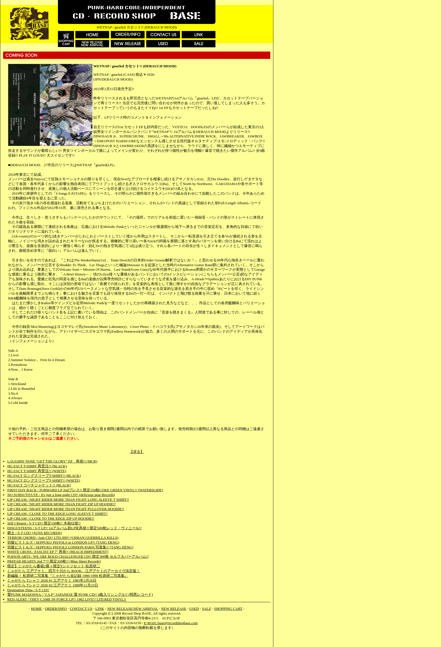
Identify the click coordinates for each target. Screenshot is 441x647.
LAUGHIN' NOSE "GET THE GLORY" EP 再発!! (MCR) (52, 461)
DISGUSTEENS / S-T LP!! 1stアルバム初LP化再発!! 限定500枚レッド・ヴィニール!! (74, 528)
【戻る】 (136, 452)
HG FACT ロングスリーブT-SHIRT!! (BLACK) (44, 475)
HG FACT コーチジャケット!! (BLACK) (39, 485)
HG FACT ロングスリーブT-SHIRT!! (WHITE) (43, 480)
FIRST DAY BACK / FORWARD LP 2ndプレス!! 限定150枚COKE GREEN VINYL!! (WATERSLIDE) (85, 490)
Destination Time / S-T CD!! (28, 590)
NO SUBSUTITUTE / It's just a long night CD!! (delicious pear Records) (61, 495)
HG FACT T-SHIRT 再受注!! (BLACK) (37, 466)
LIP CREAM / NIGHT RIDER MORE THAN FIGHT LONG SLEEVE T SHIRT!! (68, 499)
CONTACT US (81, 608)
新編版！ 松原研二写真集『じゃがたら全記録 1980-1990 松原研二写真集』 (67, 575)
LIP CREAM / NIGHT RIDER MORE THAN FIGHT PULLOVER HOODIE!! (65, 509)
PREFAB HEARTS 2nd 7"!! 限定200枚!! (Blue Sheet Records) (54, 561)
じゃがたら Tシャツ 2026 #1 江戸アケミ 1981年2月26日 (51, 580)
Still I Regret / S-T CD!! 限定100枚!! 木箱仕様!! (44, 523)
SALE (206, 608)
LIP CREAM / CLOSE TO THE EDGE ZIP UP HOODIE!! (50, 518)
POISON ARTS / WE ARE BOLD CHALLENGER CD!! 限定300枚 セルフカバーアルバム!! (78, 556)
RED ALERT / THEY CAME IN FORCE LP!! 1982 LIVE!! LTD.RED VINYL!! (66, 599)
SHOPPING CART (228, 608)
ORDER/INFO (56, 608)
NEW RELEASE (173, 608)
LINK (99, 608)
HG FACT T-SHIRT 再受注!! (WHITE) (36, 471)
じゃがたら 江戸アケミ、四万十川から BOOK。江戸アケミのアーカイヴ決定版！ (73, 571)
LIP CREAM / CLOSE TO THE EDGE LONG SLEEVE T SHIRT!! (57, 514)
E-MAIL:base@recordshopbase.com (171, 623)
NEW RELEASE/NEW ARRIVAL (132, 608)
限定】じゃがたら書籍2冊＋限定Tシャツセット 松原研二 (53, 566)
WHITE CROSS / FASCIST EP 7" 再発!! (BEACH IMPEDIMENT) (57, 552)
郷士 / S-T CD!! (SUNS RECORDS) (34, 533)
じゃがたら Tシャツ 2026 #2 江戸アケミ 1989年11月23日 (52, 585)
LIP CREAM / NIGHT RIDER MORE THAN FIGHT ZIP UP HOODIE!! (61, 504)
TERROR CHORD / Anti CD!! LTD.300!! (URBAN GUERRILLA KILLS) (62, 537)
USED (194, 608)
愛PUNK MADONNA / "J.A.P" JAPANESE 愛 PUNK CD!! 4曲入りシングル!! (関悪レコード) (80, 594)
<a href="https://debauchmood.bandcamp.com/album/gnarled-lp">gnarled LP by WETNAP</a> (136, 416)
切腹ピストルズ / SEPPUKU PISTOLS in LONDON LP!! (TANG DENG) (63, 542)
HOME (36, 608)
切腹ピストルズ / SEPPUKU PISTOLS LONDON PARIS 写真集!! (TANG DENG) (70, 547)
